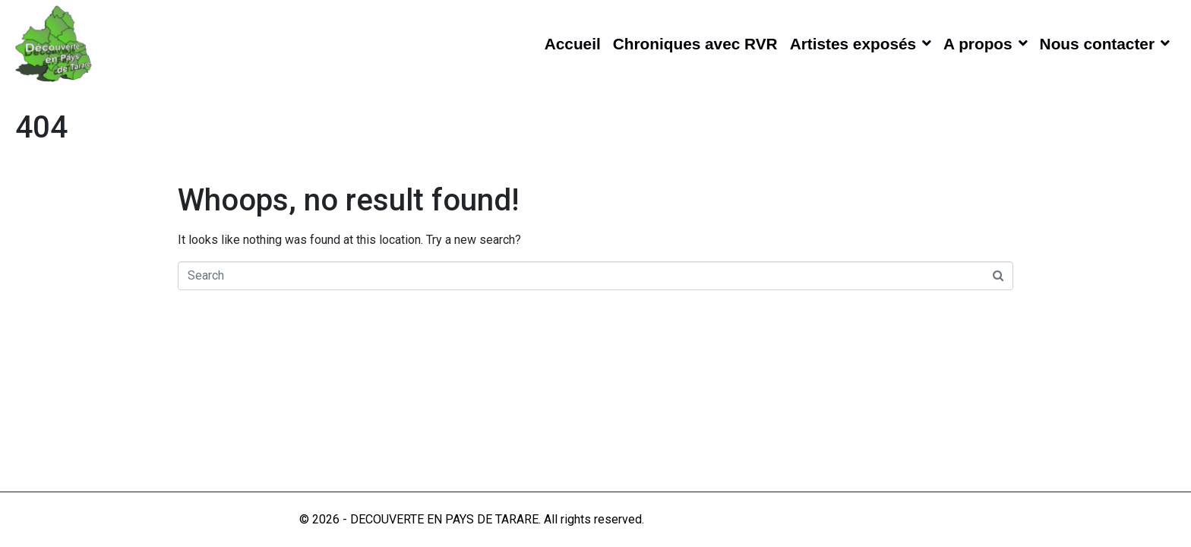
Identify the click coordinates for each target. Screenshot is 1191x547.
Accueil (573, 43)
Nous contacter (1105, 43)
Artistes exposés (860, 43)
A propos (985, 43)
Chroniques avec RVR (695, 43)
